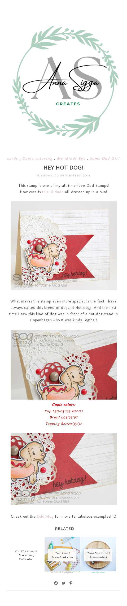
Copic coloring (38, 158)
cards (13, 158)
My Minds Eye (72, 158)
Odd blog (45, 516)
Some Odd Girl (105, 158)
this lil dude (53, 192)
